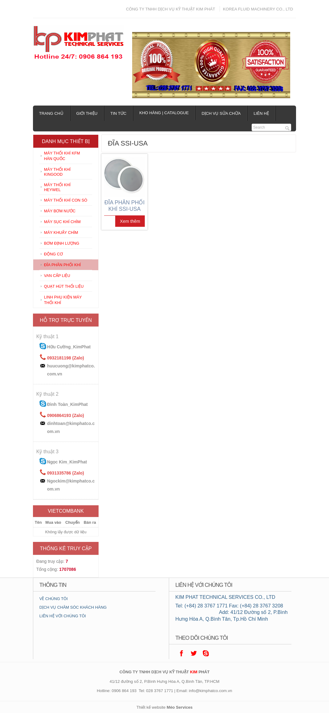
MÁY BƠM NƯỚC (59, 211)
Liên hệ (261, 113)
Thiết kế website (150, 707)
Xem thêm (130, 221)
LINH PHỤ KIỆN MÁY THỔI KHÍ (63, 300)
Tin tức (118, 113)
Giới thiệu (87, 113)
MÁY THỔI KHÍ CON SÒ (65, 200)
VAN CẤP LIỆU (57, 275)
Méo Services (180, 707)
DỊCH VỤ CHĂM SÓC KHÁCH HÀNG (73, 607)
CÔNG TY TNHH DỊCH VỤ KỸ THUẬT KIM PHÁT (170, 9)
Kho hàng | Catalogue (164, 112)
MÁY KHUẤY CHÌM (61, 232)
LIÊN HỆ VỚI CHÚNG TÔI (62, 616)
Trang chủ (51, 113)
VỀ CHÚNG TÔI (53, 598)
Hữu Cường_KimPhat (69, 346)
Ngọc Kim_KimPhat (67, 461)
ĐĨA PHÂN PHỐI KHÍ (62, 264)
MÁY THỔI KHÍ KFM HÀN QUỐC (62, 156)
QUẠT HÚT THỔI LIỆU (64, 286)
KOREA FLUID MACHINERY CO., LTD (258, 9)
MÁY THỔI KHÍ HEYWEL (57, 187)
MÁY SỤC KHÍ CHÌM (62, 221)
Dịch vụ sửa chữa (221, 113)
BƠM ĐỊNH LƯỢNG (61, 243)
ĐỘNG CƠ (53, 254)
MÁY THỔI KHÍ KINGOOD (57, 172)
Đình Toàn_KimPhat (67, 404)
